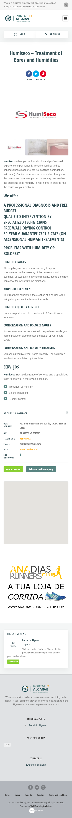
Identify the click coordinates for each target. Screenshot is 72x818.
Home (7, 795)
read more (13, 661)
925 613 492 (25, 438)
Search (52, 34)
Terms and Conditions (58, 795)
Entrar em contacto (36, 764)
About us (40, 795)
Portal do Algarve (38, 725)
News (7, 745)
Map (19, 34)
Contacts (28, 795)
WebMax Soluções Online (41, 806)
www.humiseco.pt (29, 449)
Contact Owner (13, 469)
